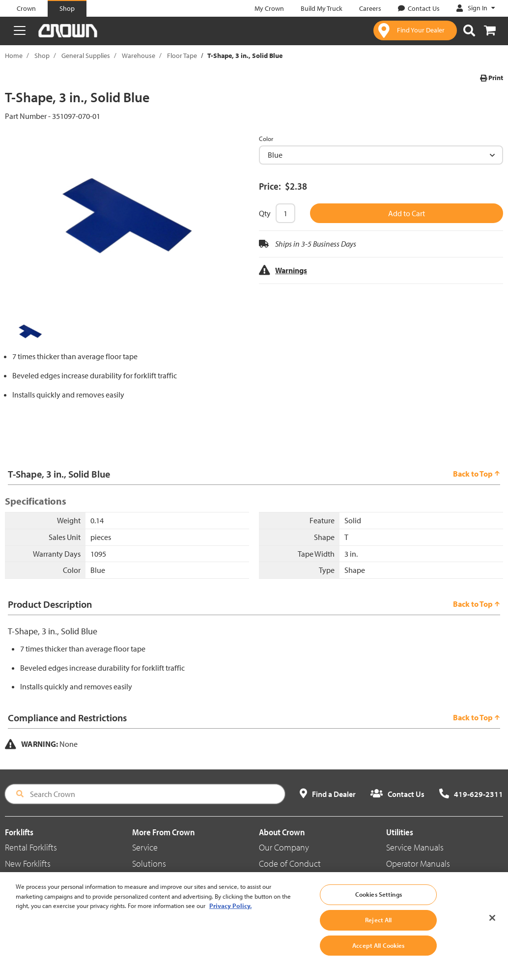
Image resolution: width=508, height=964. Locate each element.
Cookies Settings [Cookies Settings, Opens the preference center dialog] (378, 909)
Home (14, 55)
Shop (42, 55)
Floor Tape (182, 55)
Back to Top (476, 474)
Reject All (378, 934)
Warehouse (138, 55)
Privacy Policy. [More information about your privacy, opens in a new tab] (230, 920)
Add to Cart (406, 213)
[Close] (492, 932)
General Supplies (85, 55)
